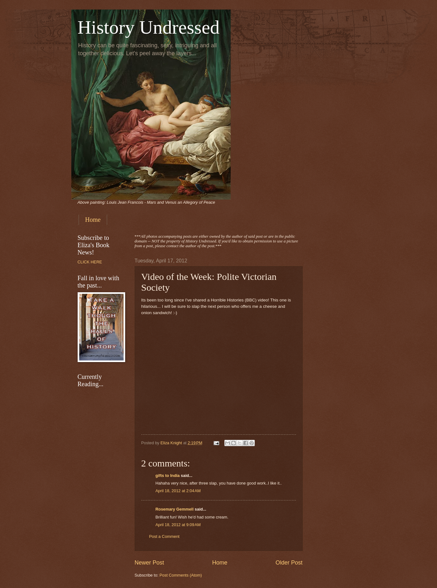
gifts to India (168, 475)
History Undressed (149, 27)
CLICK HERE (90, 262)
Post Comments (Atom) (180, 575)
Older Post (288, 562)
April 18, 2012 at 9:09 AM (178, 524)
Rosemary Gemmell (175, 509)
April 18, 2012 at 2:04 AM (178, 490)
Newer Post (149, 562)
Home (93, 219)
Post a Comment (164, 536)
